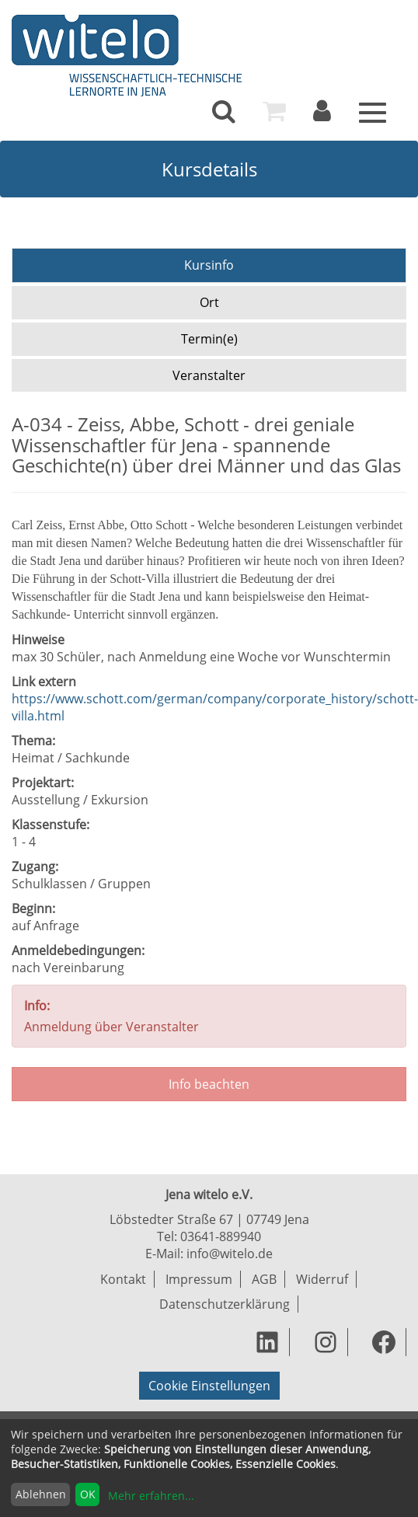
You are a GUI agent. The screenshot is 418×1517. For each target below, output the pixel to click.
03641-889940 (220, 1236)
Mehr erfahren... (151, 1495)
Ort (209, 302)
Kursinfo (209, 265)
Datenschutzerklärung (224, 1304)
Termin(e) (209, 338)
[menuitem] (223, 111)
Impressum (198, 1279)
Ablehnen (41, 1494)
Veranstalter (209, 375)
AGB (264, 1279)
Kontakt (123, 1279)
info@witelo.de (229, 1253)
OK (88, 1494)
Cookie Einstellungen (209, 1385)
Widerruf (322, 1279)
